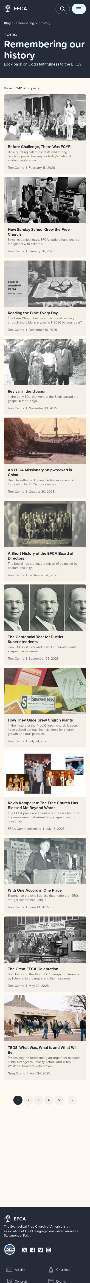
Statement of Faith (17, 1235)
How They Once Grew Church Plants (40, 720)
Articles (15, 1269)
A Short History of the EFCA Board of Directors (40, 555)
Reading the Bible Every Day (33, 313)
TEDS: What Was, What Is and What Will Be (42, 1050)
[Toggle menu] (79, 9)
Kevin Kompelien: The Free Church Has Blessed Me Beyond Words (43, 805)
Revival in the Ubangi (26, 391)
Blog (7, 23)
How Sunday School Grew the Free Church (39, 231)
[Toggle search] (63, 9)
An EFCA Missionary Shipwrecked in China (40, 472)
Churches (59, 1269)
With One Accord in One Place (35, 890)
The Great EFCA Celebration (33, 969)
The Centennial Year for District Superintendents (35, 639)
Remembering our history (32, 23)
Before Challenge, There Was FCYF (39, 146)
